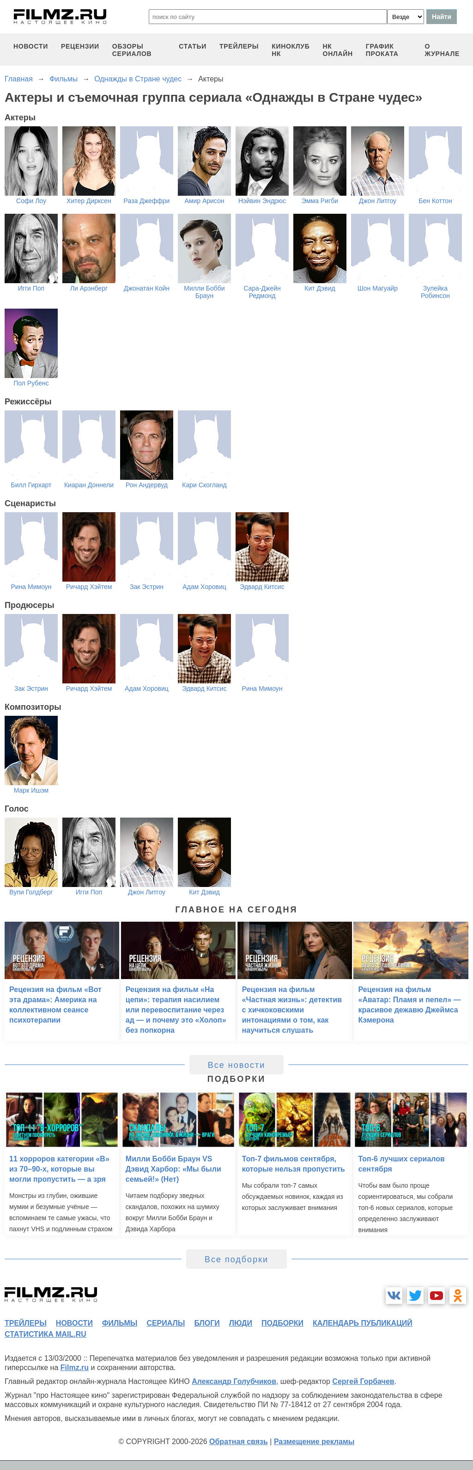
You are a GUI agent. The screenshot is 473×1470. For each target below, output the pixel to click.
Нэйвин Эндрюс (262, 201)
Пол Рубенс (31, 383)
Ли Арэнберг (89, 288)
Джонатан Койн (147, 288)
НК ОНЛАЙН (338, 50)
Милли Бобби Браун (204, 292)
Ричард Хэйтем (89, 586)
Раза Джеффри (147, 201)
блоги (206, 1323)
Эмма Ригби (320, 201)
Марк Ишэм (31, 790)
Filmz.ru (75, 1367)
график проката (382, 50)
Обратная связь (238, 1441)
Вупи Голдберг (31, 892)
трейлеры (239, 46)
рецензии (80, 46)
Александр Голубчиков (234, 1381)
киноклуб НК (290, 50)
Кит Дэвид (319, 288)
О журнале (442, 50)
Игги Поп (31, 288)
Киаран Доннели (89, 485)
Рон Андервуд (147, 485)
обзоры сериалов (132, 50)
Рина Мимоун (31, 586)
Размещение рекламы (314, 1441)
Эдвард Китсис (262, 586)
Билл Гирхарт (31, 485)
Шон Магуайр (378, 288)
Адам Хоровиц (204, 586)
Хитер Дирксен (89, 201)
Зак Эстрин (147, 586)
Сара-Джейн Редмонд (261, 292)
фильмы (119, 1323)
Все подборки (236, 1259)
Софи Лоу (31, 201)
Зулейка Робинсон (435, 292)
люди (240, 1323)
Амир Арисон (204, 201)
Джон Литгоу (377, 201)
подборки (282, 1323)
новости (30, 46)
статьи (192, 46)
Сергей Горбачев (363, 1381)
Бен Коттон (435, 201)
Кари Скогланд (204, 485)
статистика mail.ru (45, 1334)
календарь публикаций (362, 1323)
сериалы (165, 1323)
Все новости (237, 1065)
